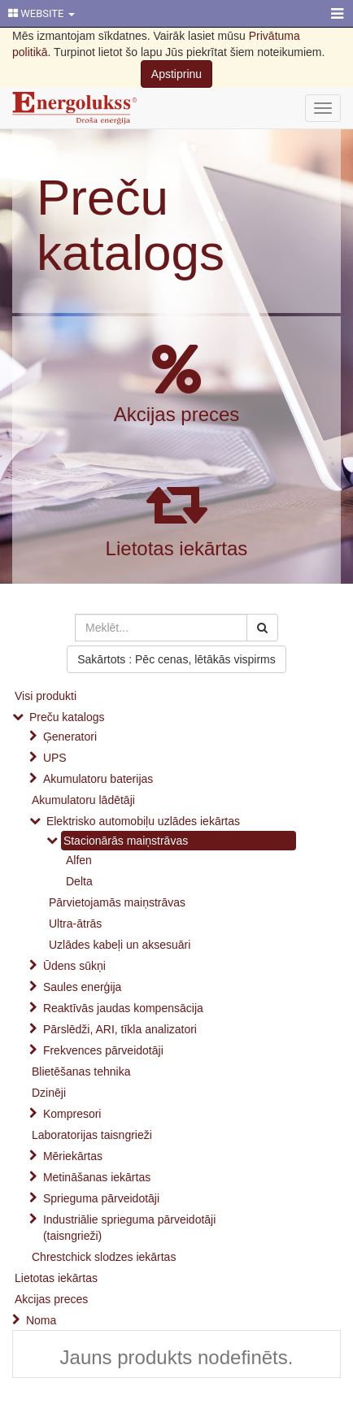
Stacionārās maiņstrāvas (125, 840)
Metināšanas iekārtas (96, 1177)
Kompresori (72, 1113)
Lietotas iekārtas (177, 548)
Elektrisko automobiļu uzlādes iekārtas (143, 821)
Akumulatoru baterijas (98, 778)
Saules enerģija (82, 986)
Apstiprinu (176, 73)
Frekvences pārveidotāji (103, 1050)
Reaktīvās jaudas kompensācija (123, 1008)
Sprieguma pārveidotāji (101, 1198)
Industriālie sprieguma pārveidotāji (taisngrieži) (129, 1227)
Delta (79, 881)
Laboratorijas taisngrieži (92, 1134)
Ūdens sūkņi (74, 965)
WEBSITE (41, 13)
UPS (55, 757)
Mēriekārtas (72, 1156)
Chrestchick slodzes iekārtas (104, 1256)
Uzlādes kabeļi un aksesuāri (119, 944)
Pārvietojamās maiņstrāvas (117, 902)
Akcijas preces (177, 414)
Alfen (79, 860)
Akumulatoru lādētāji (83, 799)
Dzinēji (49, 1092)
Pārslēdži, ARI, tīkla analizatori (120, 1029)
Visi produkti (45, 695)
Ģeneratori (70, 736)
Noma (41, 1320)
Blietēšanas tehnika (81, 1071)
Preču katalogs (130, 224)
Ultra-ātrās (75, 923)
